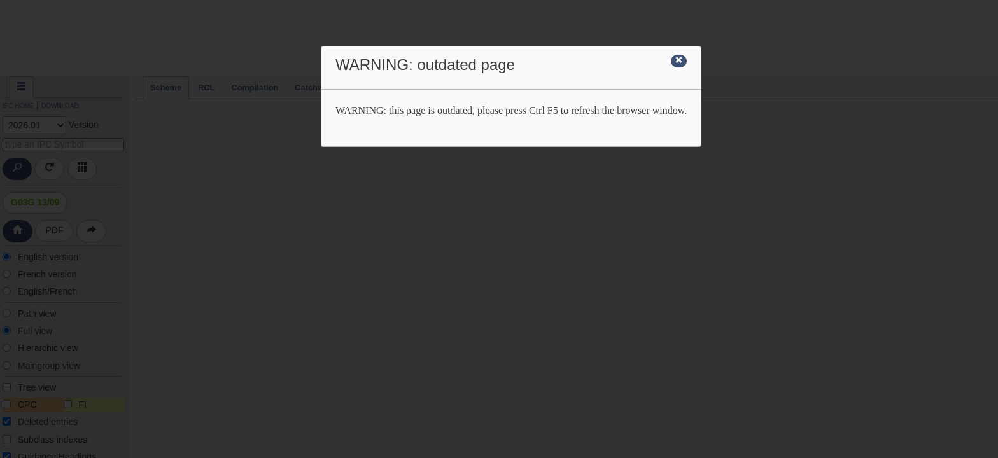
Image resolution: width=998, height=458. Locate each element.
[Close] (679, 61)
